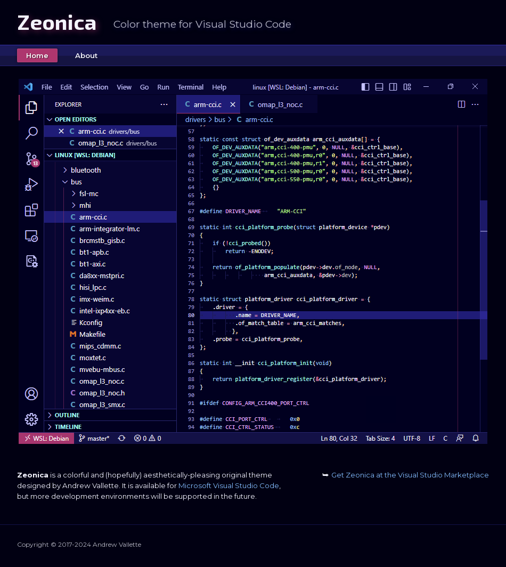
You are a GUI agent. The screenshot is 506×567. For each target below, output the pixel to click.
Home (37, 55)
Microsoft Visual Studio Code (228, 485)
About (86, 55)
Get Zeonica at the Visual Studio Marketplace (405, 475)
